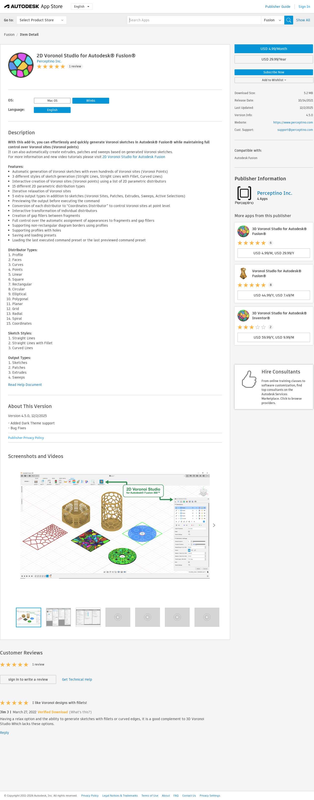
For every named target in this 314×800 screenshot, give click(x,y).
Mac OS (52, 100)
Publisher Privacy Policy (26, 437)
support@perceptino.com (295, 130)
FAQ (176, 796)
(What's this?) (80, 712)
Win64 (90, 100)
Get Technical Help (77, 679)
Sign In (304, 6)
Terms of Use (150, 796)
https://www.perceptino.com (293, 122)
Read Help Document (25, 384)
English (81, 6)
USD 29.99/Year (274, 59)
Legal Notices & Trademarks (120, 796)
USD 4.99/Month (274, 48)
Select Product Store (37, 20)
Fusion (9, 34)
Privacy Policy (90, 796)
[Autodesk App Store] (33, 6)
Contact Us (189, 796)
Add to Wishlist (274, 80)
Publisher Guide (277, 6)
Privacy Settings (210, 796)
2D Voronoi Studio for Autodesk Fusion (134, 156)
